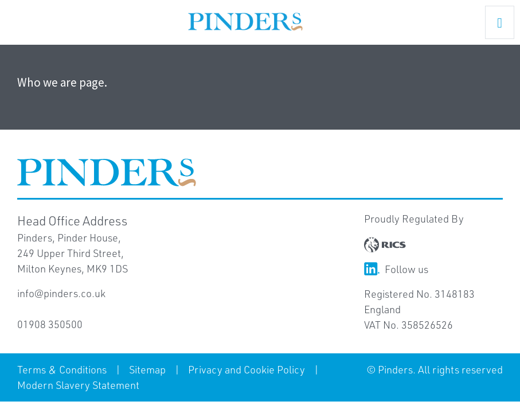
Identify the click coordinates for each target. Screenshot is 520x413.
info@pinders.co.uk (61, 293)
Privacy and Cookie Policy (246, 369)
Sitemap (147, 369)
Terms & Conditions (62, 369)
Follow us (396, 269)
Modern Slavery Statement (78, 385)
